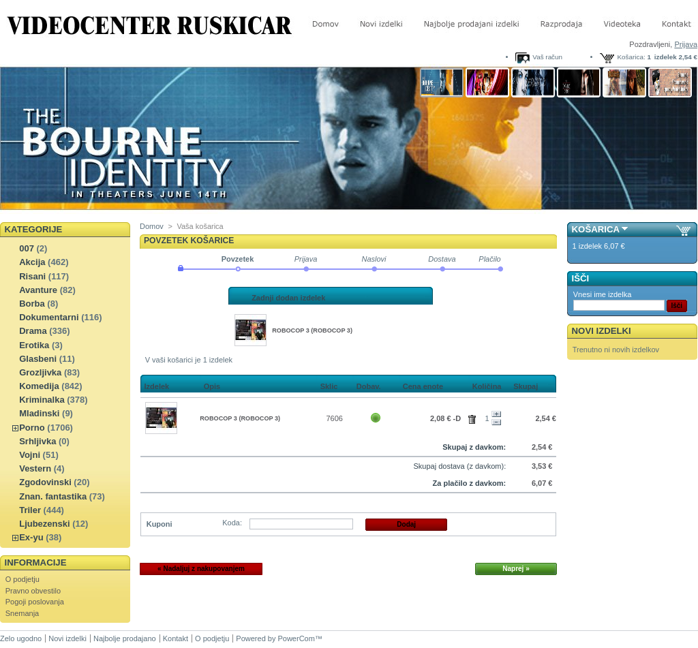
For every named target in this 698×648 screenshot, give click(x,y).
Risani (32, 276)
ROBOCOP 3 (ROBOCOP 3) (312, 330)
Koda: (232, 523)
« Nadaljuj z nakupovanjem (201, 568)
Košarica (596, 229)
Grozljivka (40, 372)
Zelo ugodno (21, 638)
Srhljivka (37, 441)
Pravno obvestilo (33, 591)
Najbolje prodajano (124, 638)
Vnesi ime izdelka (602, 294)
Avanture (38, 290)
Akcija (32, 262)
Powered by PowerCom (275, 638)
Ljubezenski (44, 524)
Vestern (35, 468)
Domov (152, 226)
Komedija (39, 386)
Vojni (29, 455)
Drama (32, 331)
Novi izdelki (601, 331)
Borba (32, 303)
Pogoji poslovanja (34, 602)
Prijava (685, 44)
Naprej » (515, 568)
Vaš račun (547, 57)
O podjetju (22, 579)
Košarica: (631, 57)
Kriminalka (41, 400)
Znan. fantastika (53, 496)
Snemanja (22, 613)
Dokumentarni (48, 317)
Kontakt (175, 638)
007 (26, 248)
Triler (30, 510)
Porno (32, 427)
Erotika (34, 345)
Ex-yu (31, 537)
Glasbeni (38, 359)
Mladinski (39, 413)
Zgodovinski (45, 482)
